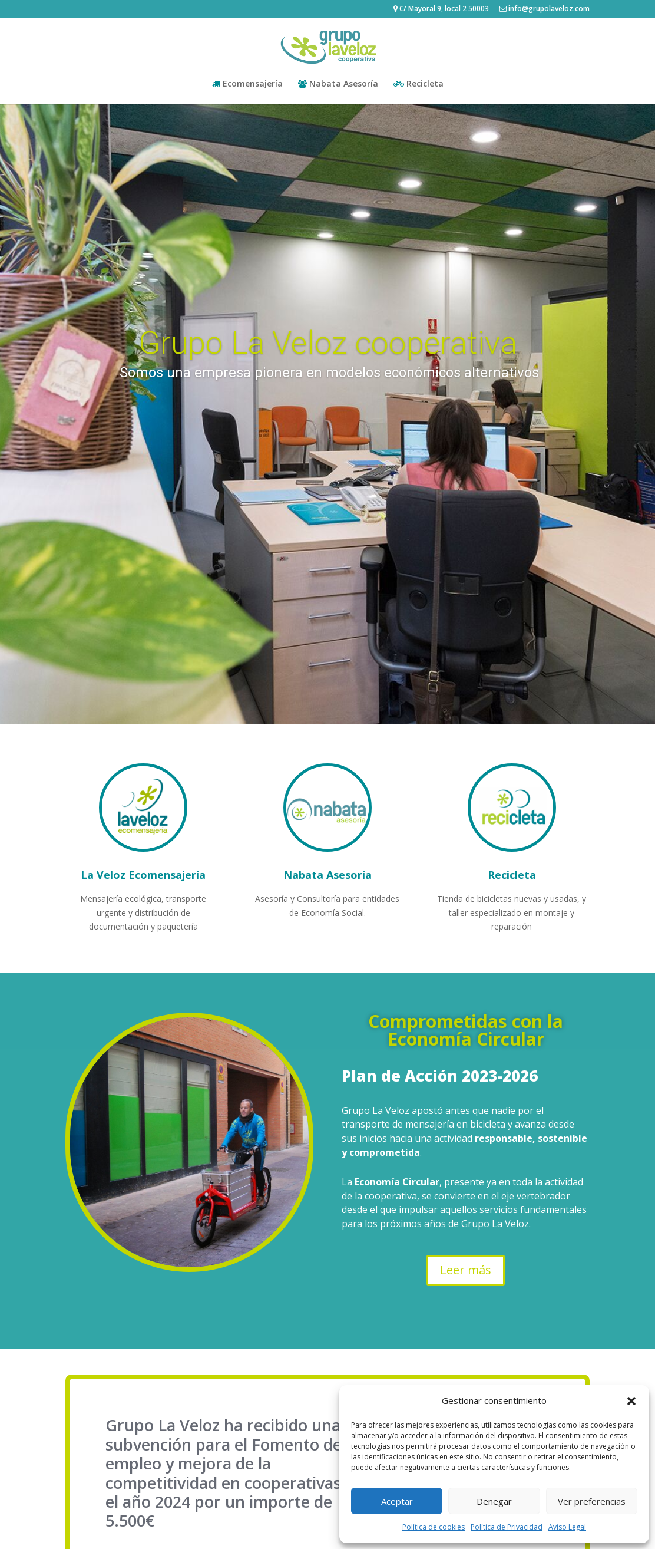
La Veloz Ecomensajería (143, 875)
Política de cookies (433, 1527)
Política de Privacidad (506, 1527)
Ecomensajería (247, 84)
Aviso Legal (567, 1527)
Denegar (494, 1501)
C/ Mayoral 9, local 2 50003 (441, 9)
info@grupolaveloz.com (544, 9)
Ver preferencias (592, 1501)
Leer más (465, 1270)
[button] (631, 1401)
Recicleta (418, 84)
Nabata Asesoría (338, 84)
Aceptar (397, 1501)
